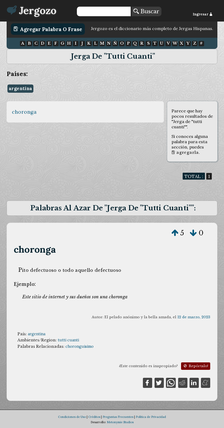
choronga (24, 112)
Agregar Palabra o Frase (48, 29)
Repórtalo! (195, 366)
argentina (20, 88)
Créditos (94, 417)
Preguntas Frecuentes (118, 417)
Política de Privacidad (151, 417)
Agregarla (185, 152)
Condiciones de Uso (72, 417)
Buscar (146, 11)
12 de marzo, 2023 (193, 317)
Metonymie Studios (120, 422)
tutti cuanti (68, 340)
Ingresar (203, 14)
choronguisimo (79, 346)
